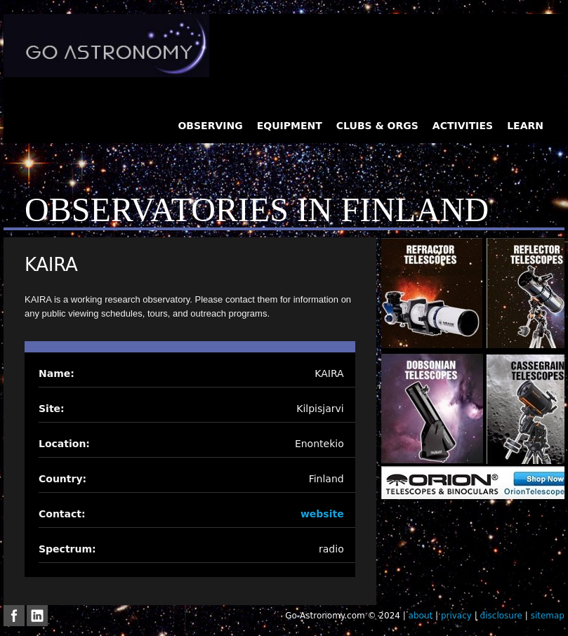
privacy (456, 616)
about (421, 616)
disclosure (501, 616)
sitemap (547, 616)
